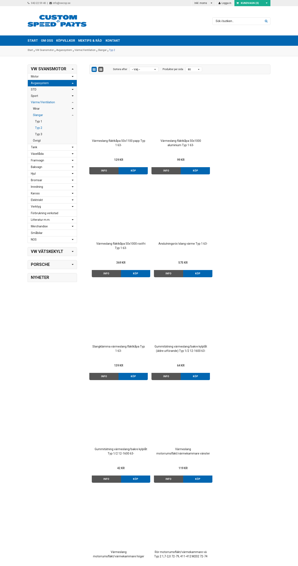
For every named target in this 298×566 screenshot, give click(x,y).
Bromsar (36, 180)
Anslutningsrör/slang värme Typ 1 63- (249, 127)
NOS (34, 239)
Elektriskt (37, 200)
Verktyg (36, 206)
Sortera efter (120, 69)
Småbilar (37, 233)
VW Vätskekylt (47, 251)
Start (30, 50)
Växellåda (37, 153)
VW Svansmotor (44, 50)
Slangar (102, 50)
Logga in (225, 3)
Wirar (36, 108)
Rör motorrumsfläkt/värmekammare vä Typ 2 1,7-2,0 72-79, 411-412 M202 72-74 (157, 304)
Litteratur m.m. (40, 219)
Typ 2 (112, 50)
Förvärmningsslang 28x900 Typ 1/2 (249, 304)
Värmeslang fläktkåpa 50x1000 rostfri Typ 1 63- (203, 127)
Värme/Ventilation (84, 50)
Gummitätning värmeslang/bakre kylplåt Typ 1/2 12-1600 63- (203, 216)
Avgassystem (64, 50)
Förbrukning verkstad (44, 213)
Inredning (37, 186)
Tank (34, 147)
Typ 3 (38, 134)
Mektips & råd (182, 503)
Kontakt (113, 40)
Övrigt (37, 140)
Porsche (40, 264)
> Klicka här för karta (89, 499)
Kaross (35, 193)
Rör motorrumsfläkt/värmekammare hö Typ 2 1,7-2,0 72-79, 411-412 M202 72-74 (203, 304)
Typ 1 (38, 121)
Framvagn (37, 160)
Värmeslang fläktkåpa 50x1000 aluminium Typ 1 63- (156, 127)
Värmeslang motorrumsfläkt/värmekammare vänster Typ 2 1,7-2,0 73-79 (249, 216)
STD (33, 89)
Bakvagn (36, 167)
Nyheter (40, 277)
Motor (35, 76)
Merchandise (39, 226)
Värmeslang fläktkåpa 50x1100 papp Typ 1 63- (110, 127)
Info (100, 154)
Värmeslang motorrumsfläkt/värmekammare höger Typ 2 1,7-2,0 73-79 (111, 304)
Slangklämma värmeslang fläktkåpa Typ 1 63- (110, 215)
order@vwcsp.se (53, 512)
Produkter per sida (173, 69)
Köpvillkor (179, 499)
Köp (121, 154)
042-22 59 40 (37, 3)
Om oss (178, 494)
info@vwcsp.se (59, 3)
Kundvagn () (247, 3)
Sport (34, 95)
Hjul (33, 173)
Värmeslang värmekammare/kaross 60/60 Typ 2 (110, 392)
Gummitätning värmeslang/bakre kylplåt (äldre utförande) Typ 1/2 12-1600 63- (156, 216)
